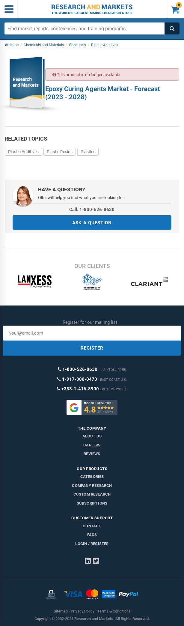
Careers (91, 445)
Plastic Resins (60, 151)
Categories (92, 476)
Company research (92, 485)
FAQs (92, 534)
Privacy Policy (82, 611)
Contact (92, 526)
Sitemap (61, 611)
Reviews (92, 454)
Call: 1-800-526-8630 (91, 209)
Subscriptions (92, 503)
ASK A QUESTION (92, 222)
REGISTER (92, 348)
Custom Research (92, 494)
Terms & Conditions (114, 611)
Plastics (88, 151)
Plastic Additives (23, 151)
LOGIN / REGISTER (91, 543)
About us (92, 436)
